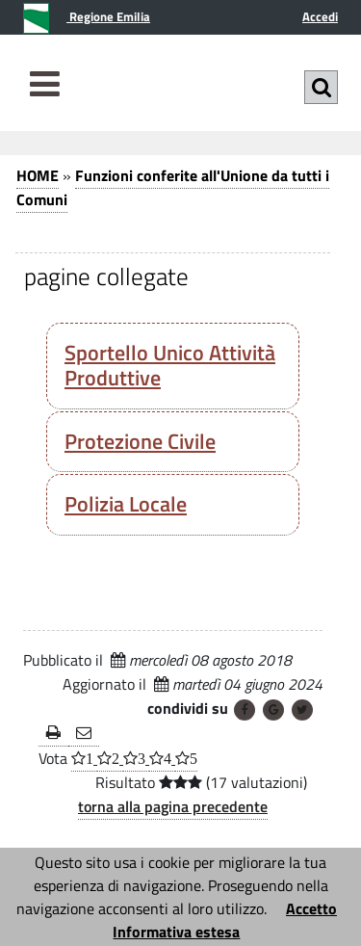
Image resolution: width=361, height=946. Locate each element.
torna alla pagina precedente (173, 806)
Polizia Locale (125, 503)
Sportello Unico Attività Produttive (169, 365)
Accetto (311, 908)
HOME (37, 175)
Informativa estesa (176, 931)
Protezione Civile (140, 441)
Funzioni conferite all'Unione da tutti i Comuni (172, 187)
